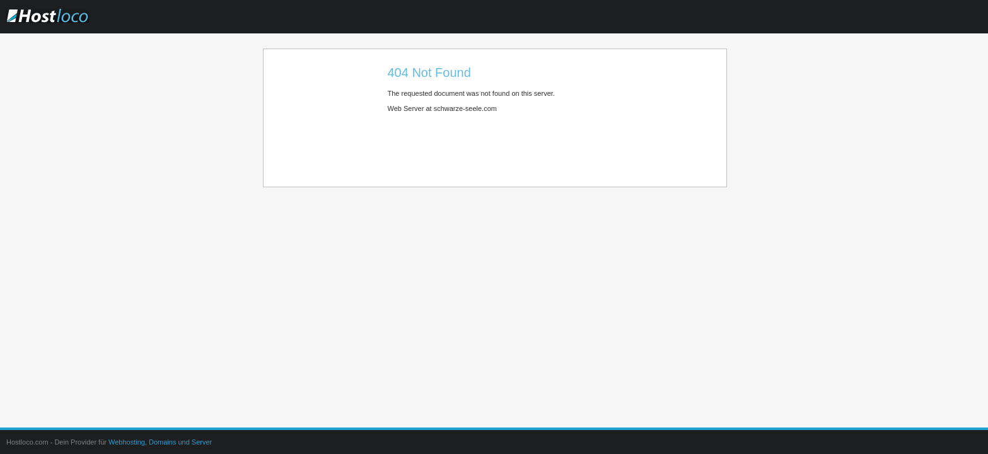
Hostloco (72, 24)
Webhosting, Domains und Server (160, 442)
